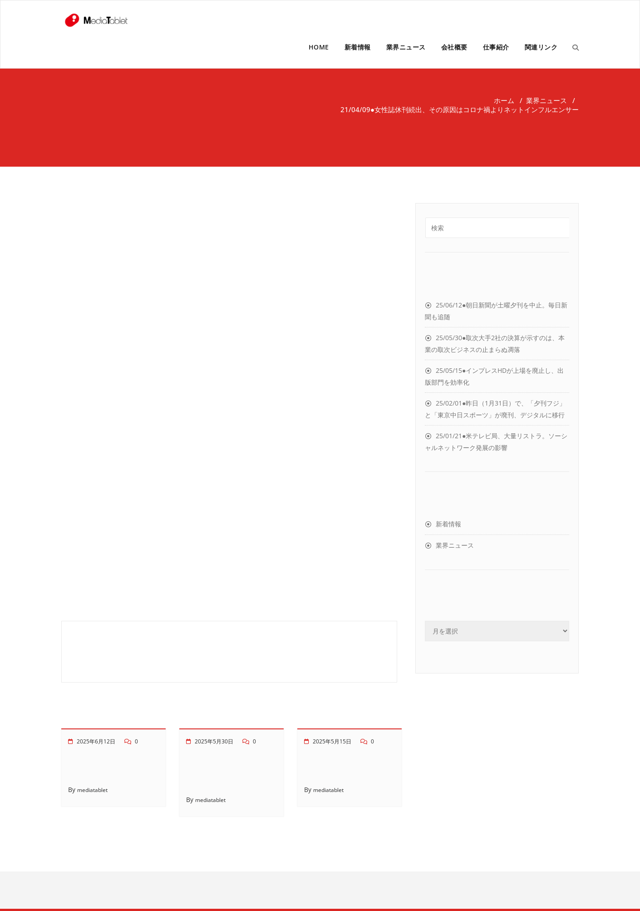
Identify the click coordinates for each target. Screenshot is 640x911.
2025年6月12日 (96, 741)
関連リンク (541, 47)
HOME (319, 47)
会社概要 (454, 47)
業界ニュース (406, 47)
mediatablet (92, 790)
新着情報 (358, 47)
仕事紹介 (496, 47)
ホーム (504, 100)
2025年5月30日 (214, 741)
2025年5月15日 (332, 741)
